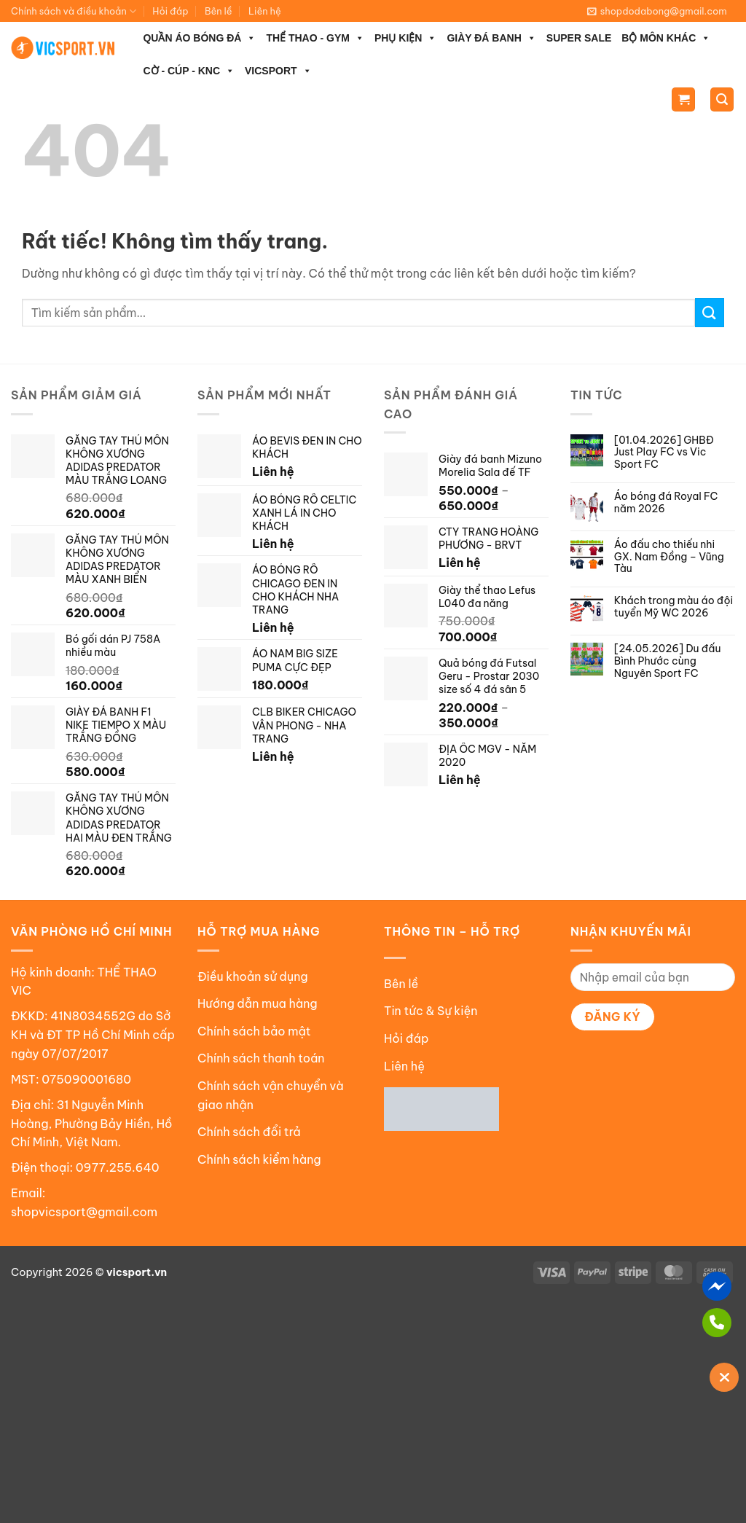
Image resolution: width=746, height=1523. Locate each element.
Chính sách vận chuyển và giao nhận (270, 1095)
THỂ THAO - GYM (315, 38)
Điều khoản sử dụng (252, 976)
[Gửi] (709, 312)
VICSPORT (278, 71)
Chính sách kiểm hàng (259, 1159)
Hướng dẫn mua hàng (257, 1003)
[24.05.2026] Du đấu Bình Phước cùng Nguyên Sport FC (667, 661)
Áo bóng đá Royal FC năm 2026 (666, 502)
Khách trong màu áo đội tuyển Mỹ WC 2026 (673, 607)
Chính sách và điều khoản (73, 11)
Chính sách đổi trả (249, 1131)
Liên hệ (264, 11)
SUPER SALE (578, 38)
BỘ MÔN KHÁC (665, 38)
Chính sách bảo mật (254, 1031)
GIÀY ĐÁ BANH (491, 38)
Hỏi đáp (170, 11)
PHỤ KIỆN (405, 38)
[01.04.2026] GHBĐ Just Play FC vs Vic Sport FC (664, 452)
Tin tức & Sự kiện (430, 1010)
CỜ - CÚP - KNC (189, 71)
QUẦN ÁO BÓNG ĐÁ (199, 38)
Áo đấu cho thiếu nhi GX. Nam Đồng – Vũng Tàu (669, 557)
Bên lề (218, 11)
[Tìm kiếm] (722, 99)
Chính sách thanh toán (261, 1058)
